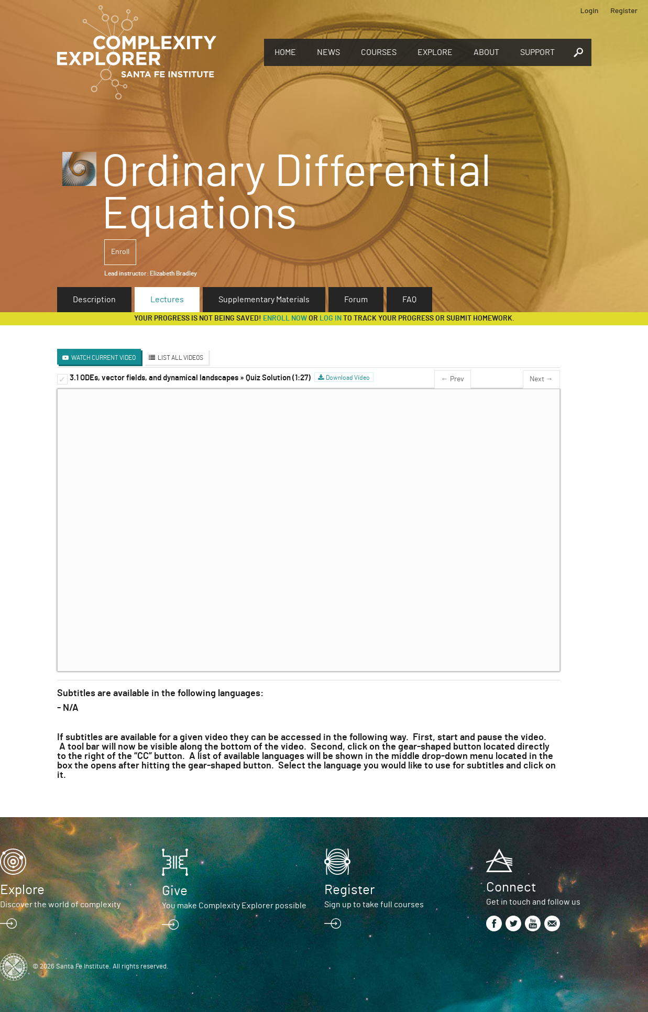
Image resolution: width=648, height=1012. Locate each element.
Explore (435, 52)
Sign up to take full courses (374, 904)
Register (624, 10)
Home (285, 52)
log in (331, 318)
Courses (379, 52)
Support (537, 52)
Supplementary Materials (264, 299)
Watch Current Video (103, 358)
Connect (511, 887)
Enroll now (285, 318)
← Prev (452, 379)
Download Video (348, 378)
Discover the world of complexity (60, 904)
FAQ (409, 299)
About (486, 52)
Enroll (120, 252)
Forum (356, 299)
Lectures (167, 299)
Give (175, 891)
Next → (541, 379)
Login (589, 10)
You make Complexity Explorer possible (234, 905)
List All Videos (180, 358)
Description (94, 299)
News (328, 52)
